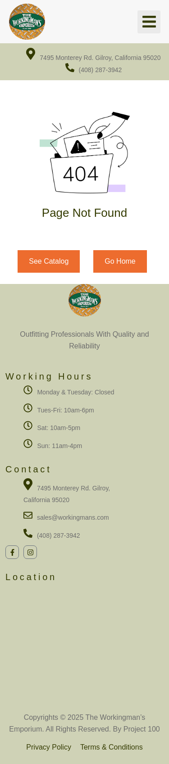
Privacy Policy (48, 747)
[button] (148, 21)
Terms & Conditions (111, 747)
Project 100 (140, 729)
